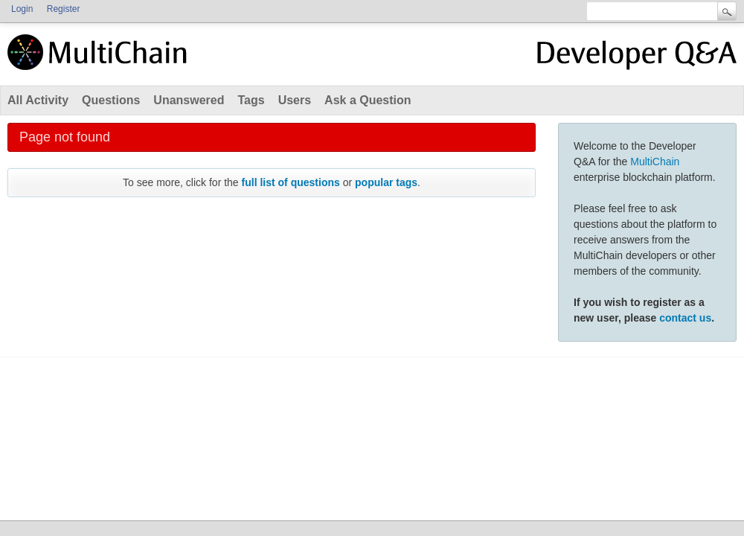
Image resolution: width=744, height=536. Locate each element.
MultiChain (654, 162)
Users (294, 100)
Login (22, 9)
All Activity (37, 100)
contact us (685, 318)
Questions (111, 100)
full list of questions (291, 182)
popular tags (386, 182)
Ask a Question (367, 100)
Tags (250, 100)
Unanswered (188, 100)
